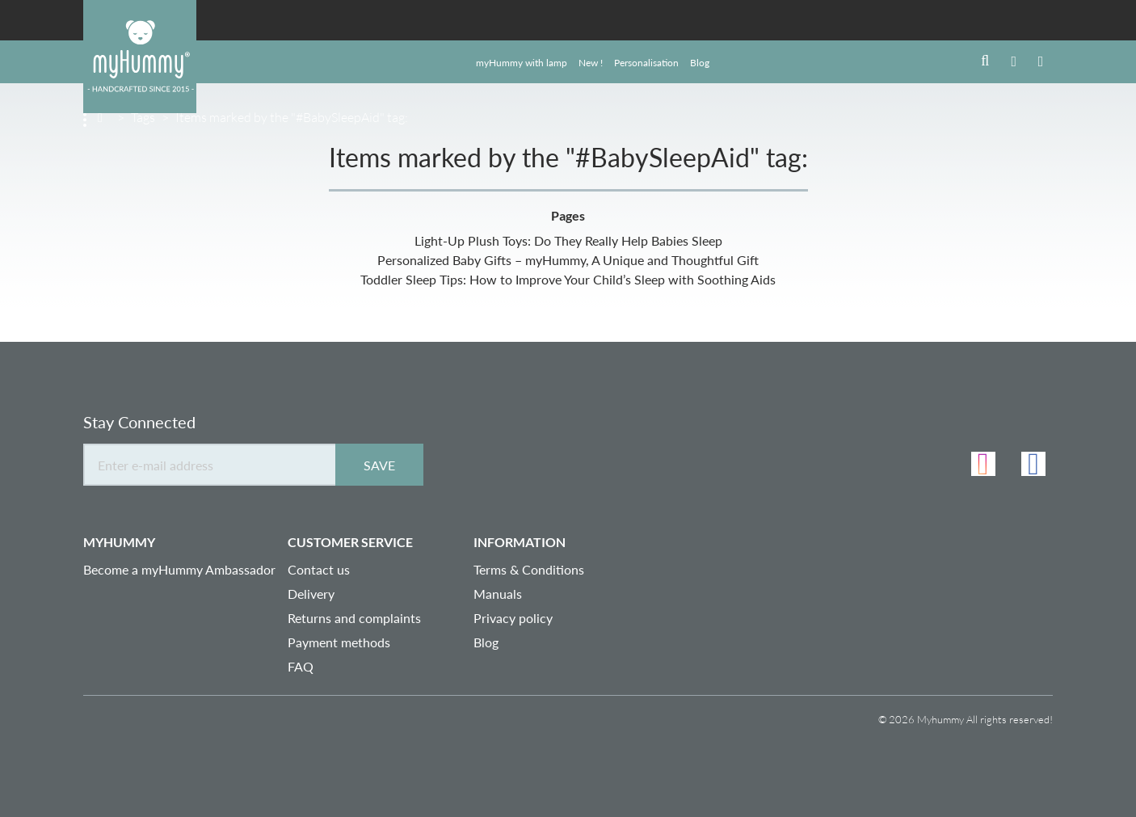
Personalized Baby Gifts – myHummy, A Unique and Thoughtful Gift (568, 259)
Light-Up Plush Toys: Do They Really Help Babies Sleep (568, 240)
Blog (486, 642)
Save (379, 465)
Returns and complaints (354, 617)
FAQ (300, 666)
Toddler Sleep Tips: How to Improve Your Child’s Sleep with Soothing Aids (568, 279)
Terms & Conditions (528, 569)
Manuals (497, 593)
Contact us (319, 569)
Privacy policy (513, 617)
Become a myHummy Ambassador (179, 569)
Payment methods (339, 642)
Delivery (311, 593)
